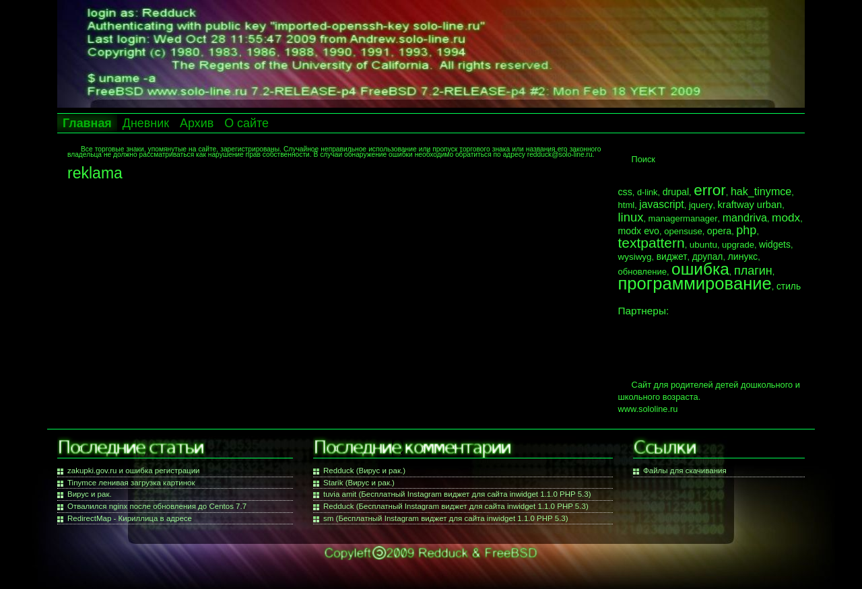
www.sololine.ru (648, 409)
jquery (701, 205)
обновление (642, 272)
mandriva (745, 217)
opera (719, 231)
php (746, 230)
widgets (775, 244)
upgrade (738, 245)
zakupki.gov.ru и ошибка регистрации (133, 470)
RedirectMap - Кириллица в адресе (129, 518)
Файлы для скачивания (685, 470)
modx (786, 217)
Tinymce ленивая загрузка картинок (131, 483)
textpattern (651, 242)
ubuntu (703, 245)
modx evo (639, 231)
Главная (87, 123)
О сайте (246, 123)
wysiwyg (635, 257)
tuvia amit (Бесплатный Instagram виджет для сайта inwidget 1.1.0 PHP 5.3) (457, 494)
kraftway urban (750, 204)
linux (631, 217)
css (625, 191)
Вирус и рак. (89, 494)
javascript (661, 204)
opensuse (683, 231)
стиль (788, 286)
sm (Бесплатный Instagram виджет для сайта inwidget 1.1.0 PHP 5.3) (445, 518)
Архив (196, 123)
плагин (753, 270)
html (626, 205)
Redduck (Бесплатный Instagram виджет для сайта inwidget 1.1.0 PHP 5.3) (456, 506)
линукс (743, 256)
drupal (676, 191)
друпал (707, 256)
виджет (672, 256)
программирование (695, 283)
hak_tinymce (761, 191)
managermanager (683, 218)
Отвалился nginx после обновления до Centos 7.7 (156, 506)
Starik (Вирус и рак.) (359, 483)
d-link (647, 192)
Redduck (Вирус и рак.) (364, 470)
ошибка (700, 269)
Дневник (146, 123)
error (710, 190)
